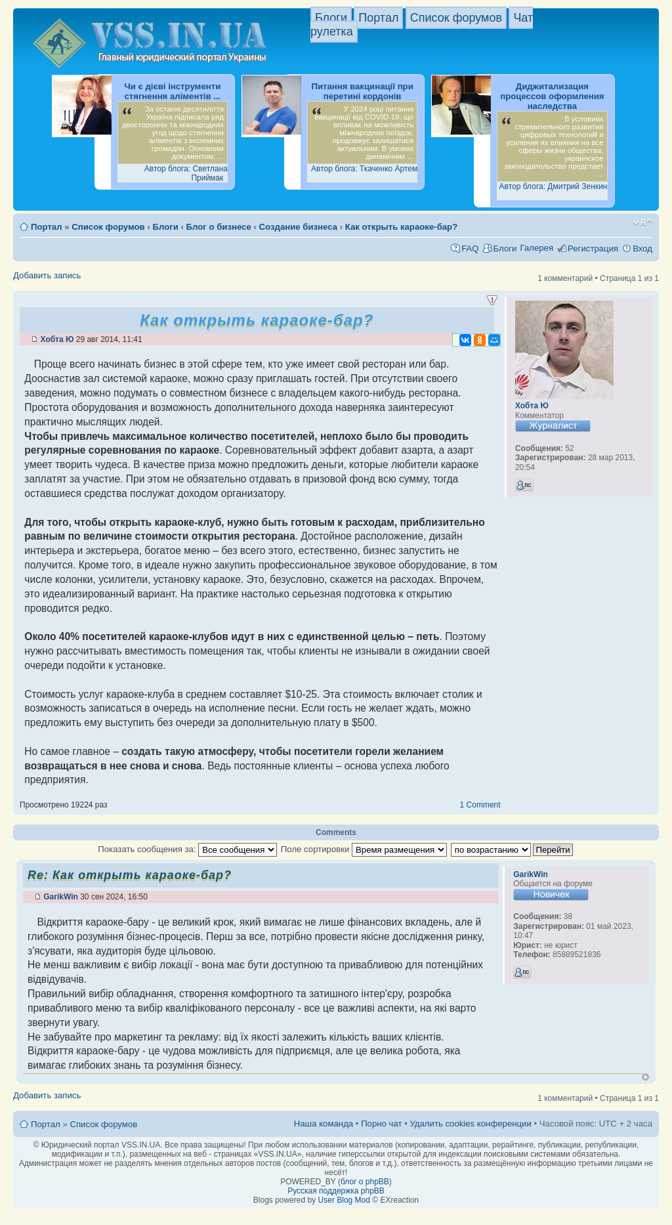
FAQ (469, 248)
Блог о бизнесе (218, 227)
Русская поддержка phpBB (336, 1190)
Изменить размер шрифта (642, 222)
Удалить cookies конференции (470, 1123)
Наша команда (323, 1123)
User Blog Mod (344, 1200)
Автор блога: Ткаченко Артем (364, 168)
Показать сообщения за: (187, 849)
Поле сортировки (364, 849)
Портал (378, 17)
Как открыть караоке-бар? (401, 227)
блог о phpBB (365, 1181)
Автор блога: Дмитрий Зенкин (553, 186)
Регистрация (593, 248)
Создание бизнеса (298, 227)
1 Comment (480, 804)
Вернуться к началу (645, 1077)
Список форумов (456, 17)
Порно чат (381, 1123)
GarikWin (60, 896)
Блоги (331, 17)
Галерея (536, 248)
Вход (642, 248)
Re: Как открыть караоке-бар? (130, 875)
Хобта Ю (57, 339)
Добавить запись (47, 275)
